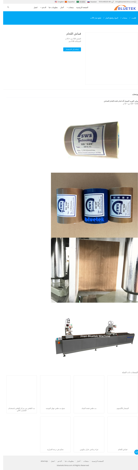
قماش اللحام (119, 449)
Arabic (79, 2)
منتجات (68, 7)
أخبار (59, 7)
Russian (90, 2)
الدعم (41, 7)
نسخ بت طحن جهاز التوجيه (52, 408)
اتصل (32, 7)
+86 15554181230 (102, 2)
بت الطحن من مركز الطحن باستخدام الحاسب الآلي (18, 409)
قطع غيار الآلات (92, 18)
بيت (129, 18)
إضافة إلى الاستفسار (69, 49)
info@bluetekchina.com (121, 2)
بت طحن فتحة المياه (86, 408)
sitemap (41, 461)
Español (68, 2)
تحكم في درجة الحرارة (52, 449)
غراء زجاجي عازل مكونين (86, 449)
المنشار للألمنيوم (120, 408)
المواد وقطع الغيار (108, 18)
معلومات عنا (50, 7)
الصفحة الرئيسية (79, 7)
